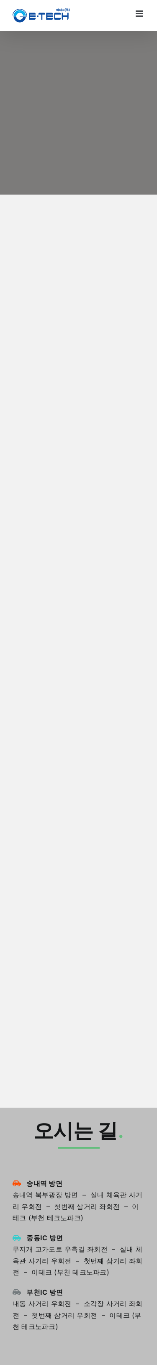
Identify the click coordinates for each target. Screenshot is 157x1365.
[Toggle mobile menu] (140, 13)
